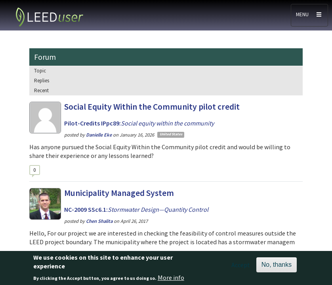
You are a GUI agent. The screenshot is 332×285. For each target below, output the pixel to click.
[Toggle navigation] (309, 15)
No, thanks (276, 267)
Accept (240, 267)
